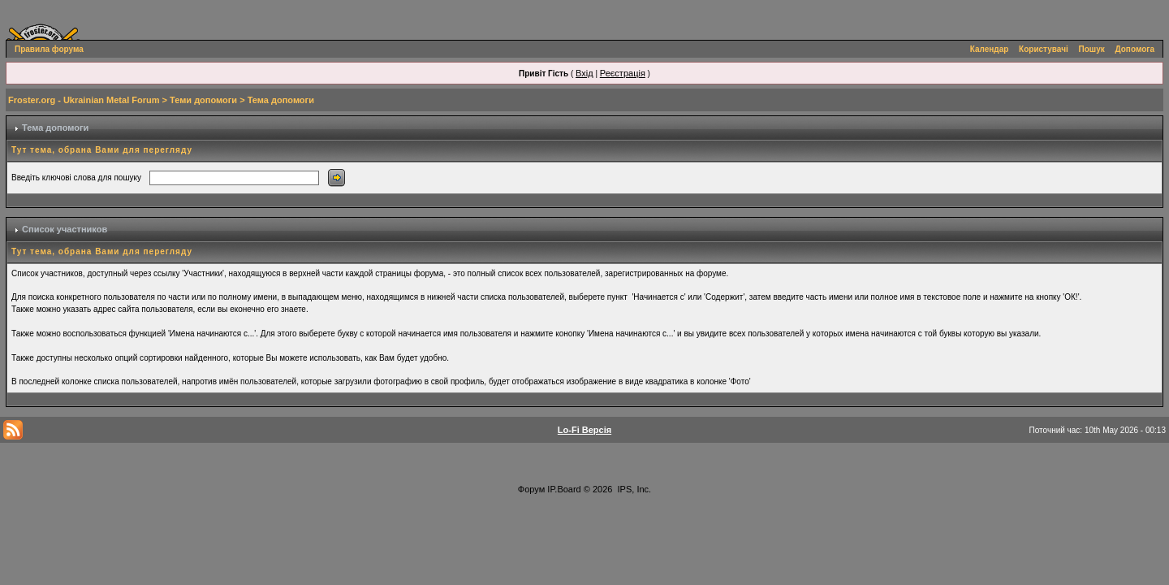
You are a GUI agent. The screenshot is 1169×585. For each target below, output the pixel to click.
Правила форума (49, 49)
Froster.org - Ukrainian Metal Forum (83, 100)
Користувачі (1043, 49)
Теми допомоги (203, 100)
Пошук (1092, 49)
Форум (531, 489)
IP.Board (563, 489)
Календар (989, 49)
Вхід (584, 73)
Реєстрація (622, 73)
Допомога (1134, 49)
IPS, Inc (633, 489)
